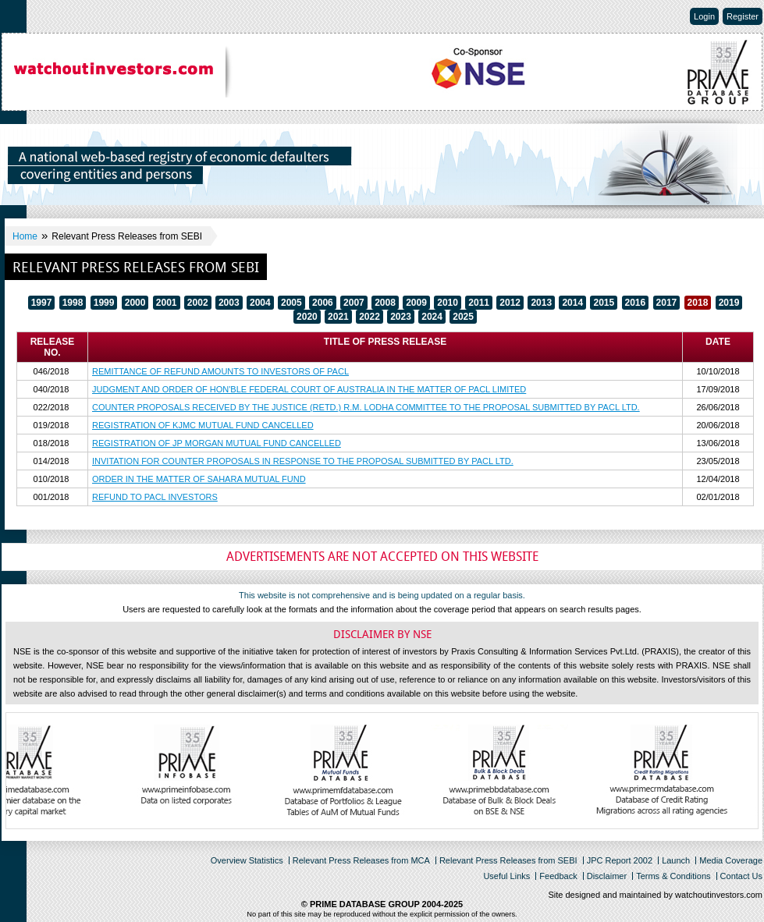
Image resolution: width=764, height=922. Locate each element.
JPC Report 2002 (619, 860)
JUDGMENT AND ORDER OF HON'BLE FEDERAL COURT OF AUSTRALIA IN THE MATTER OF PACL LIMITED (309, 389)
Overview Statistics (247, 860)
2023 (400, 316)
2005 (291, 302)
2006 (322, 302)
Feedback (558, 876)
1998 (73, 302)
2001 (166, 302)
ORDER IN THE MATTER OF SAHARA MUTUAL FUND (199, 479)
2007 (353, 302)
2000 (135, 302)
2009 (416, 302)
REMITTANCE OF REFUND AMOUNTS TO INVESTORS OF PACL (220, 371)
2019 (729, 302)
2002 (197, 302)
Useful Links (506, 876)
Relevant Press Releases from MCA (361, 860)
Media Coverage (730, 860)
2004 (260, 302)
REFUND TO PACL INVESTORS (155, 497)
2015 (603, 302)
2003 (229, 302)
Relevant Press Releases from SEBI (508, 860)
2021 (338, 316)
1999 (104, 302)
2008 (385, 302)
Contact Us (741, 876)
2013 (541, 302)
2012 (510, 302)
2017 (666, 302)
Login (704, 16)
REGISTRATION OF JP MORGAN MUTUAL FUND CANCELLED (216, 443)
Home (24, 236)
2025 (463, 316)
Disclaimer (607, 876)
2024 (431, 316)
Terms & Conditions (673, 876)
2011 (478, 302)
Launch (676, 860)
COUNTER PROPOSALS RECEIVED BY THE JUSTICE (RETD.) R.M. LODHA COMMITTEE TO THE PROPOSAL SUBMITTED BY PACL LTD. (366, 407)
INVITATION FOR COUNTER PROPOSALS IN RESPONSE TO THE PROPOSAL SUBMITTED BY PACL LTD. (302, 461)
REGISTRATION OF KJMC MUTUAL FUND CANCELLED (203, 425)
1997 (41, 302)
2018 (698, 302)
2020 (307, 316)
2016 (635, 302)
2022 (369, 316)
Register (743, 16)
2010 (447, 302)
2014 (572, 302)
